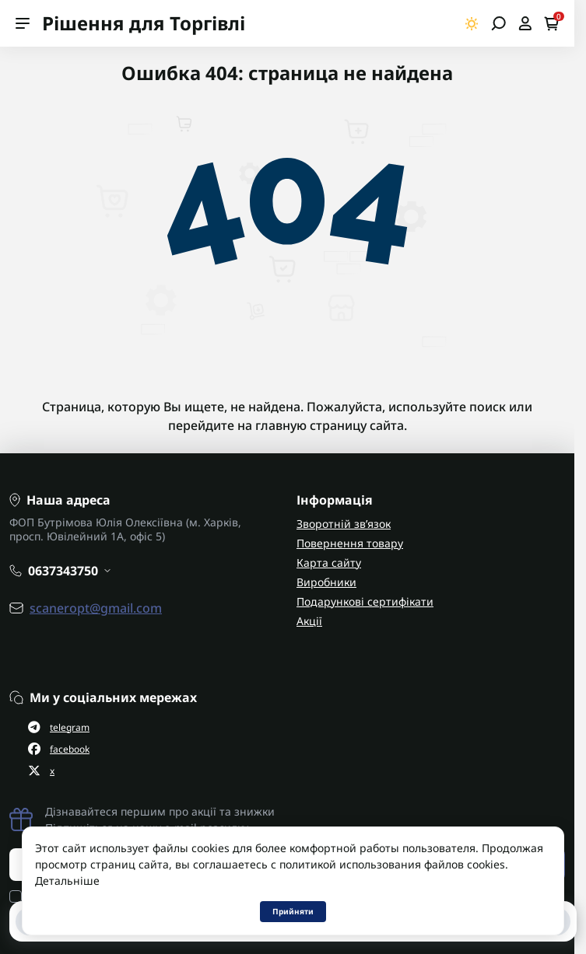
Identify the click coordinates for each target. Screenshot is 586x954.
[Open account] (525, 23)
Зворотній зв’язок (344, 523)
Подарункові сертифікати (365, 601)
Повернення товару (350, 543)
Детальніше (67, 880)
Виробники (326, 582)
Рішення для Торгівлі (143, 23)
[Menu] (23, 23)
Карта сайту (329, 562)
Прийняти (293, 911)
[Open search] (498, 23)
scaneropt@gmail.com (96, 608)
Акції (309, 620)
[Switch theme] (472, 23)
